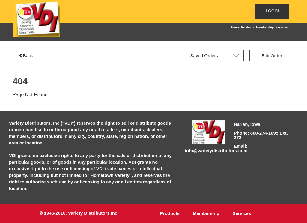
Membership (265, 27)
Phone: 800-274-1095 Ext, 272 (261, 135)
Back (26, 55)
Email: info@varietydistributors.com (216, 148)
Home (235, 27)
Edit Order (272, 55)
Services (282, 27)
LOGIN (272, 10)
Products (247, 27)
